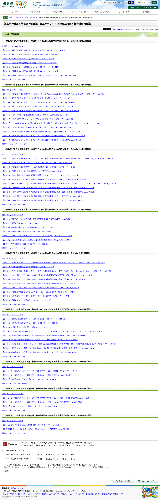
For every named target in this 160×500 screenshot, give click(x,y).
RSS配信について (93, 494)
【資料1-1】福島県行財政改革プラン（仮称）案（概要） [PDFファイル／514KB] (33, 319)
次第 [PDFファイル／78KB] (12, 46)
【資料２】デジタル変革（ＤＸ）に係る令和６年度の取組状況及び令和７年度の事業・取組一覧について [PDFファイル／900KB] (52, 123)
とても (40, 454)
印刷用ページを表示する (124, 29)
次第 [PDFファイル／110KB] (13, 90)
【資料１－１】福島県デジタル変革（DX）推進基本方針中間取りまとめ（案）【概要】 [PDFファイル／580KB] (45, 398)
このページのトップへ (147, 481)
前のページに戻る (124, 481)
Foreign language (48, 5)
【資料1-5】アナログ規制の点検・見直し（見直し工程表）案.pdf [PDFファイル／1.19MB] (37, 236)
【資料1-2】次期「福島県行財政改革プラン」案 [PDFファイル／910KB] (30, 54)
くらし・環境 (13, 12)
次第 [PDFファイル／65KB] (12, 215)
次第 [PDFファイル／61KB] (12, 367)
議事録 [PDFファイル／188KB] (14, 144)
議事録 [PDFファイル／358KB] (14, 410)
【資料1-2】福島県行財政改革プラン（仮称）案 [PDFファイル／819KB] (30, 323)
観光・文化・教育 (102, 12)
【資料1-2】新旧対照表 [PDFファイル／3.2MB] (20, 223)
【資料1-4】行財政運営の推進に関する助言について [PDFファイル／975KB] (31, 171)
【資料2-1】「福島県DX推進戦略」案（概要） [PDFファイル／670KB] (29, 63)
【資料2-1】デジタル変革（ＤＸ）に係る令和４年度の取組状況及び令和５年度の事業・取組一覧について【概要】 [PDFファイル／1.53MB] (56, 271)
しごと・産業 (124, 12)
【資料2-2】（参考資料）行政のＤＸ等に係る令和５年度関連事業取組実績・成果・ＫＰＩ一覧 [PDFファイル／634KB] (48, 188)
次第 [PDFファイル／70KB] (12, 421)
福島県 (8, 4)
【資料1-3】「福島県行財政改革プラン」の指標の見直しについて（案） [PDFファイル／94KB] (39, 167)
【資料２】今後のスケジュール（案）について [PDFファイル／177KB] (29, 406)
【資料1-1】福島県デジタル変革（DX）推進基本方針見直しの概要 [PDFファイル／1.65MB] (37, 219)
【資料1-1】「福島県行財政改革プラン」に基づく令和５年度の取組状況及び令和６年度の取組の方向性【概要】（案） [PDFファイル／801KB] (58, 159)
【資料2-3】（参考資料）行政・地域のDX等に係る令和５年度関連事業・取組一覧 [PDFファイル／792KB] (43, 279)
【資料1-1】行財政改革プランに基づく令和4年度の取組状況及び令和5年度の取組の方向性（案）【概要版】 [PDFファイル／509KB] (53, 263)
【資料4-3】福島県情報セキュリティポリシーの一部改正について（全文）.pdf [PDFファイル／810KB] (41, 140)
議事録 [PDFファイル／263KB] (14, 356)
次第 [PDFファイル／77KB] (12, 154)
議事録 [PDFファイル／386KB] (14, 248)
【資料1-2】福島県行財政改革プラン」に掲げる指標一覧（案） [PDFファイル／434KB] (36, 98)
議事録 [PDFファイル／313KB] (14, 304)
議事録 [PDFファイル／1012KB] (14, 383)
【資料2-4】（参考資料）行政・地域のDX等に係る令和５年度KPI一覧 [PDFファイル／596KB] (38, 283)
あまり (65, 454)
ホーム (11, 17)
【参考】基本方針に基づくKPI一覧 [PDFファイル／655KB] (25, 244)
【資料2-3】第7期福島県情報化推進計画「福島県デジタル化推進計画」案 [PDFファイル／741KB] (40, 340)
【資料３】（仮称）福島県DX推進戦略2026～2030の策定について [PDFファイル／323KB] (37, 127)
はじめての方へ (48, 3)
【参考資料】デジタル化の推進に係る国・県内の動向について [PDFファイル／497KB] (35, 429)
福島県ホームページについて (72, 494)
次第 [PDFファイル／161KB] (13, 394)
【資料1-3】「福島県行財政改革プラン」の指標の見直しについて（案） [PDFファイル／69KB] (39, 102)
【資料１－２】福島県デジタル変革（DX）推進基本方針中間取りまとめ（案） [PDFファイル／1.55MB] (42, 402)
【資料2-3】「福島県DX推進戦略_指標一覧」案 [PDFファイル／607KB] (30, 71)
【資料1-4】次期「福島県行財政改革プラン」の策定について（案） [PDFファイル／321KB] (38, 106)
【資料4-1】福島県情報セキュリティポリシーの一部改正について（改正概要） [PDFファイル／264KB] (42, 132)
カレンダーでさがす (150, 7)
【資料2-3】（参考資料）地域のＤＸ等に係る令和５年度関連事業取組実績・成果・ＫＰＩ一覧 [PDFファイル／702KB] (48, 192)
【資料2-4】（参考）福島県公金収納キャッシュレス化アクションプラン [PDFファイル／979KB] (39, 75)
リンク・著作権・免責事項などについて (43, 494)
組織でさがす (135, 7)
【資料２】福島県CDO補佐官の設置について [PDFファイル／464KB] (29, 379)
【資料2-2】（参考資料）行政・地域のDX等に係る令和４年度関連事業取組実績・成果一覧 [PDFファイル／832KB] (47, 275)
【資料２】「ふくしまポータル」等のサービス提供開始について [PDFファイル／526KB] (36, 240)
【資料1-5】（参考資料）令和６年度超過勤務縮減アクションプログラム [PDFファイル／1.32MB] (40, 175)
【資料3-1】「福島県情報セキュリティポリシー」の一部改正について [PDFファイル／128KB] (38, 292)
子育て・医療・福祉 (80, 12)
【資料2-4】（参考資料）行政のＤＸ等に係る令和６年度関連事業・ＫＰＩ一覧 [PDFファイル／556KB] (42, 196)
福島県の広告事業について (112, 494)
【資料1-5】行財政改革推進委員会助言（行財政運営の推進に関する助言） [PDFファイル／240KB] (40, 111)
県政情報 (146, 12)
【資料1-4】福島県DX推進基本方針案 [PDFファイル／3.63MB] (26, 231)
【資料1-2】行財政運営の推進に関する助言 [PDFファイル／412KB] (28, 267)
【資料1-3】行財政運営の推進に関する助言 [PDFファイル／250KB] (28, 59)
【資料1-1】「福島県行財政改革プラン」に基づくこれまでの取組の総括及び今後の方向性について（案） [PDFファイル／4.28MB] (53, 94)
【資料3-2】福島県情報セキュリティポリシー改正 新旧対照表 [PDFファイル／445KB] (36, 296)
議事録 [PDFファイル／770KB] (14, 433)
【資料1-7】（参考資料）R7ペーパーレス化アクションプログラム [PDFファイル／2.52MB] (37, 119)
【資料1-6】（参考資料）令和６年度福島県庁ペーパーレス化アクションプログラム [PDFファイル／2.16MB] (44, 179)
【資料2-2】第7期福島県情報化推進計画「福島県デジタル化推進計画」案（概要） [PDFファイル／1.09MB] (43, 335)
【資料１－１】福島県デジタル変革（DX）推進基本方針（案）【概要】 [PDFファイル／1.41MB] (40, 371)
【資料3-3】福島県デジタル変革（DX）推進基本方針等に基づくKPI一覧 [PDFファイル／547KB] (39, 352)
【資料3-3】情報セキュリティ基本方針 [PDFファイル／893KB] (26, 300)
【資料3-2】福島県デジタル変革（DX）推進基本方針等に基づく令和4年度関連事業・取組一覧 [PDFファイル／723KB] (48, 348)
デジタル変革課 (31, 17)
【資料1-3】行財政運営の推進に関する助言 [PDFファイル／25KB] (28, 327)
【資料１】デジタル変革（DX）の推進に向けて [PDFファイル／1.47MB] (30, 425)
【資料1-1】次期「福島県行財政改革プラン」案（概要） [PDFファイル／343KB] (33, 50)
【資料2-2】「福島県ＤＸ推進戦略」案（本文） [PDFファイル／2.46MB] (30, 67)
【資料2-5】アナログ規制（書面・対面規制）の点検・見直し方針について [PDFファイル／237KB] (40, 288)
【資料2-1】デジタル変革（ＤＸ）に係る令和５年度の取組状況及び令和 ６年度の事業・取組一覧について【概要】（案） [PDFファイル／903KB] (59, 184)
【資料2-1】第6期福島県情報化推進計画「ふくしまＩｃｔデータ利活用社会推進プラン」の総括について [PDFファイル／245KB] (52, 331)
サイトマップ (48, 7)
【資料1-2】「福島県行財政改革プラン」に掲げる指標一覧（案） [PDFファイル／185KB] (37, 163)
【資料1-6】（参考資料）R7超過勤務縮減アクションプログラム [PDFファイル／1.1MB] (36, 115)
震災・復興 (35, 12)
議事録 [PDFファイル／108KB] (14, 79)
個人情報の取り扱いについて (14, 494)
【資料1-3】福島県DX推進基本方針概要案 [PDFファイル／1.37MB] (28, 227)
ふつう (57, 454)
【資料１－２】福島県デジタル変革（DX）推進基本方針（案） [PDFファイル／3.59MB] (36, 375)
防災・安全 (57, 12)
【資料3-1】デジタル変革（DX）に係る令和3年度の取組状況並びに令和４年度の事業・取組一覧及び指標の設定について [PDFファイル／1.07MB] (59, 344)
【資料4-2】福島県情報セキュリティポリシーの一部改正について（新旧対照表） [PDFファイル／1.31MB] (43, 136)
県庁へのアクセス (18, 488)
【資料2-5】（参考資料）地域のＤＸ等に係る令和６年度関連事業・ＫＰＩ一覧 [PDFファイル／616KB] (42, 200)
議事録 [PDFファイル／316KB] (14, 204)
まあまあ (49, 454)
